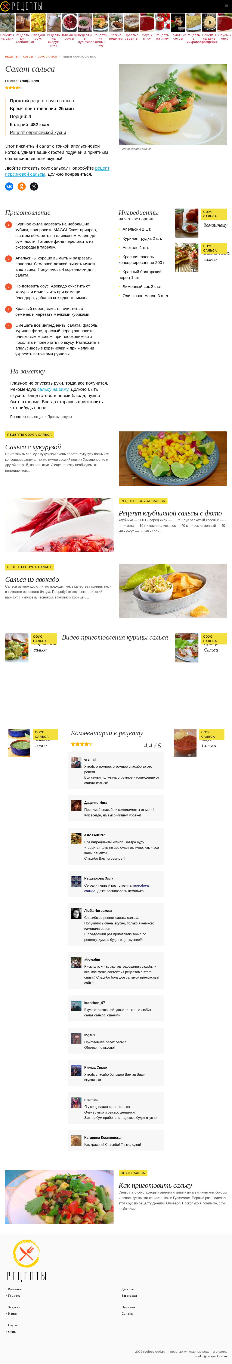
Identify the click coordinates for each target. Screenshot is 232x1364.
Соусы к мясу (224, 36)
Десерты (128, 1289)
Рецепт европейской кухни (38, 132)
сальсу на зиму (52, 389)
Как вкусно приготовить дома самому (21, 6)
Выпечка (15, 1289)
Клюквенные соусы (69, 36)
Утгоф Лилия (29, 81)
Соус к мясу (147, 36)
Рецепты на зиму (163, 36)
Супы (12, 1331)
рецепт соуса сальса (42, 100)
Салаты (128, 1313)
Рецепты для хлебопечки (23, 38)
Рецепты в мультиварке (85, 38)
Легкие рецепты (116, 36)
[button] (226, 5)
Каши (12, 1313)
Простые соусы (59, 417)
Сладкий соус (38, 36)
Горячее (14, 1295)
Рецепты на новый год (100, 40)
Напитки (128, 1307)
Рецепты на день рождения (209, 38)
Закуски (14, 1307)
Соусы (13, 1325)
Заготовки (129, 1295)
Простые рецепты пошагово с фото (26, 1261)
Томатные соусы (178, 36)
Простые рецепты (131, 36)
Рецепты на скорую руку (54, 40)
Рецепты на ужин (7, 36)
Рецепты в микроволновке (193, 38)
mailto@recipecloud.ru (211, 1356)
